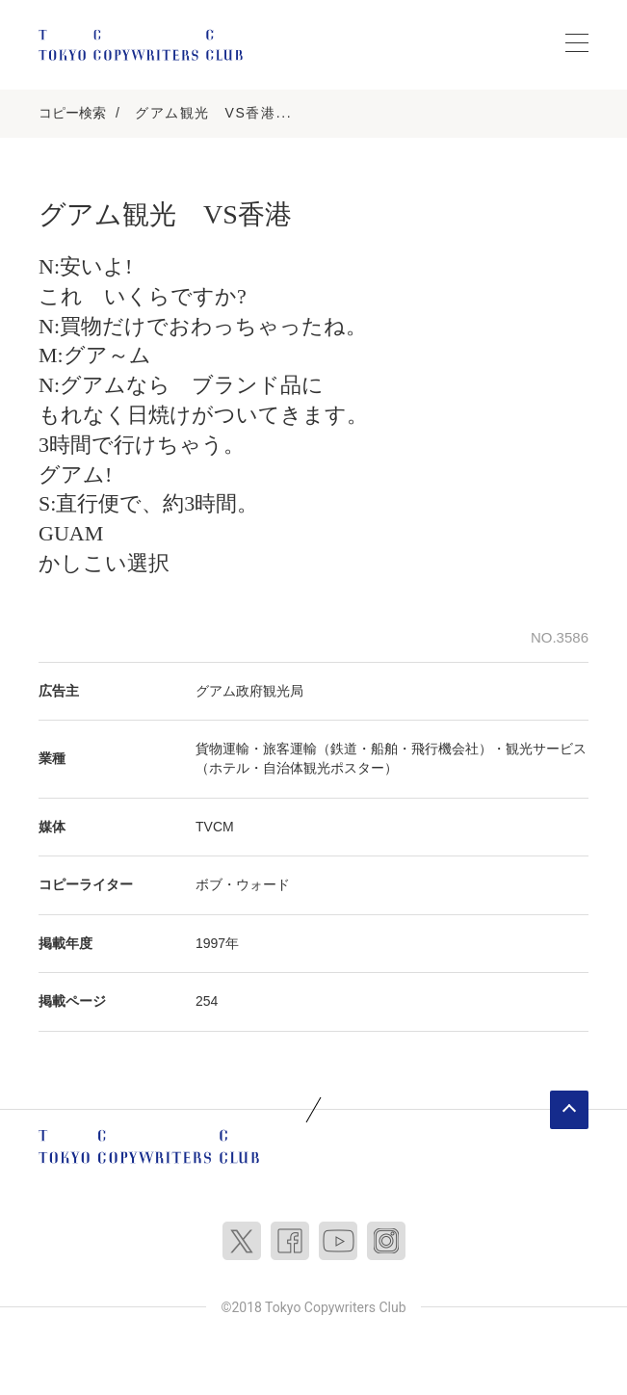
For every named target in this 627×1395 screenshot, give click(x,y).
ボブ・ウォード (243, 884)
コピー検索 (72, 112)
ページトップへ (569, 1110)
